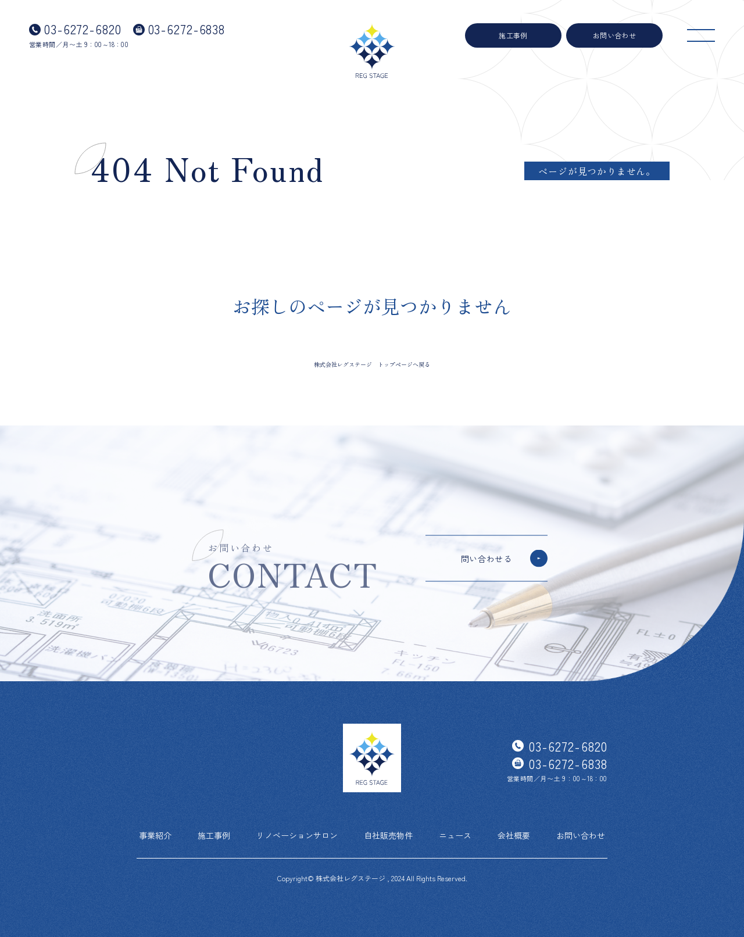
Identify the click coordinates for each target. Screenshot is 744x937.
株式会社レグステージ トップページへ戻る (372, 364)
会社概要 (514, 835)
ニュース (455, 835)
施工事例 (513, 35)
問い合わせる (486, 558)
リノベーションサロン (297, 835)
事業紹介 (155, 835)
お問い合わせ (614, 35)
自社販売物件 (388, 835)
